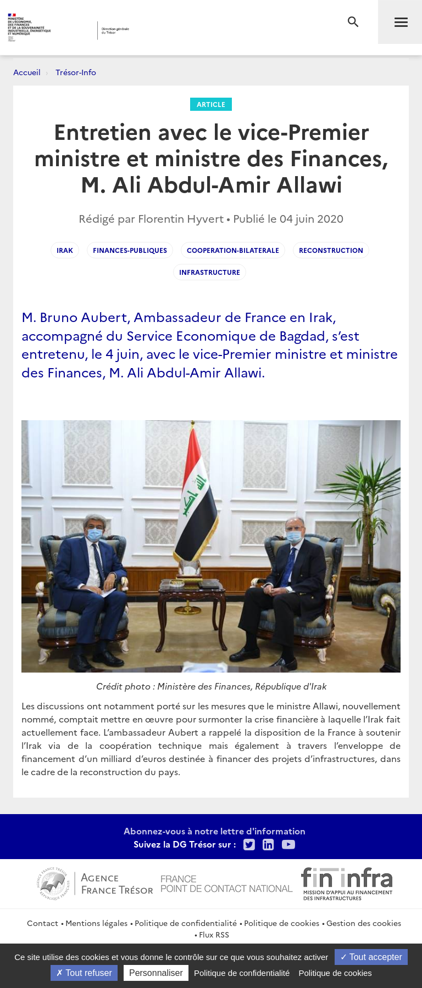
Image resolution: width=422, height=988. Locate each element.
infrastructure (209, 271)
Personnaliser (156, 973)
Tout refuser (84, 973)
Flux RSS (214, 934)
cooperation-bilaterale (233, 250)
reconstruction (331, 250)
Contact (42, 922)
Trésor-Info (75, 71)
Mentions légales (96, 922)
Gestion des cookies (363, 922)
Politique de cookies (281, 922)
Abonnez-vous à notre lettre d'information (215, 830)
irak (65, 250)
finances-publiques (130, 250)
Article (211, 104)
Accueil (27, 71)
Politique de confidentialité (186, 922)
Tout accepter (371, 957)
